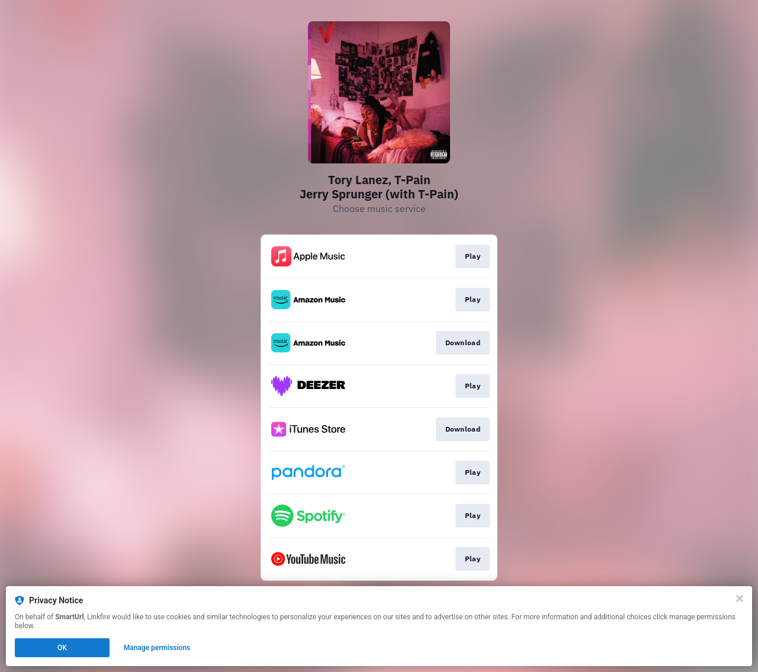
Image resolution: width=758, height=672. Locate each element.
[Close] (739, 598)
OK (62, 648)
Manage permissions (157, 648)
